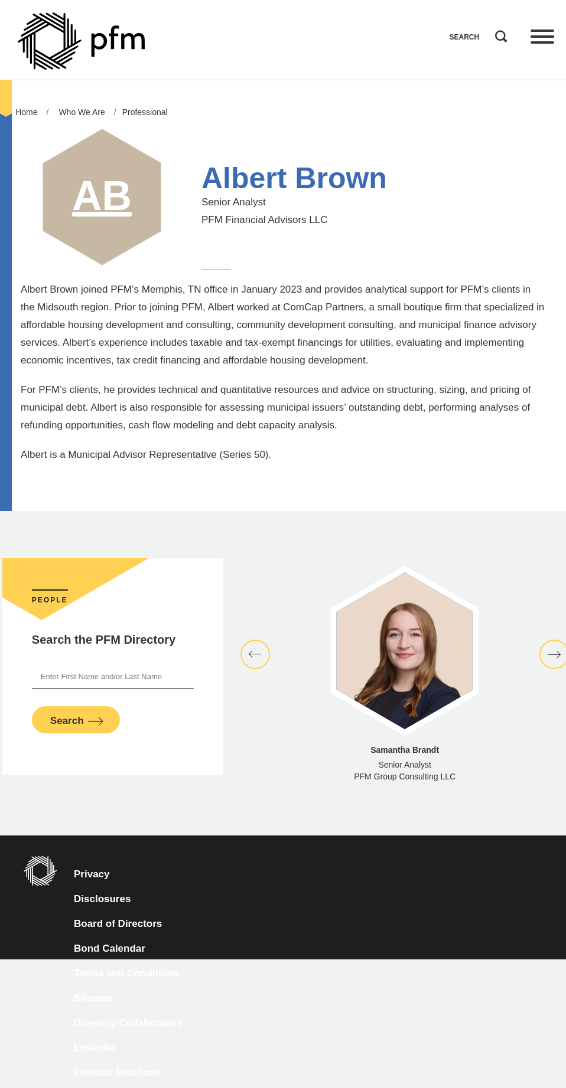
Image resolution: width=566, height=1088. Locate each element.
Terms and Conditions (126, 973)
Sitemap (93, 998)
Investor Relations (117, 1072)
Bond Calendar (109, 948)
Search (498, 33)
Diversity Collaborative (128, 1022)
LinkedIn (94, 1047)
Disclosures (102, 899)
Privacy (92, 874)
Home (26, 112)
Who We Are (81, 112)
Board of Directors (118, 923)
